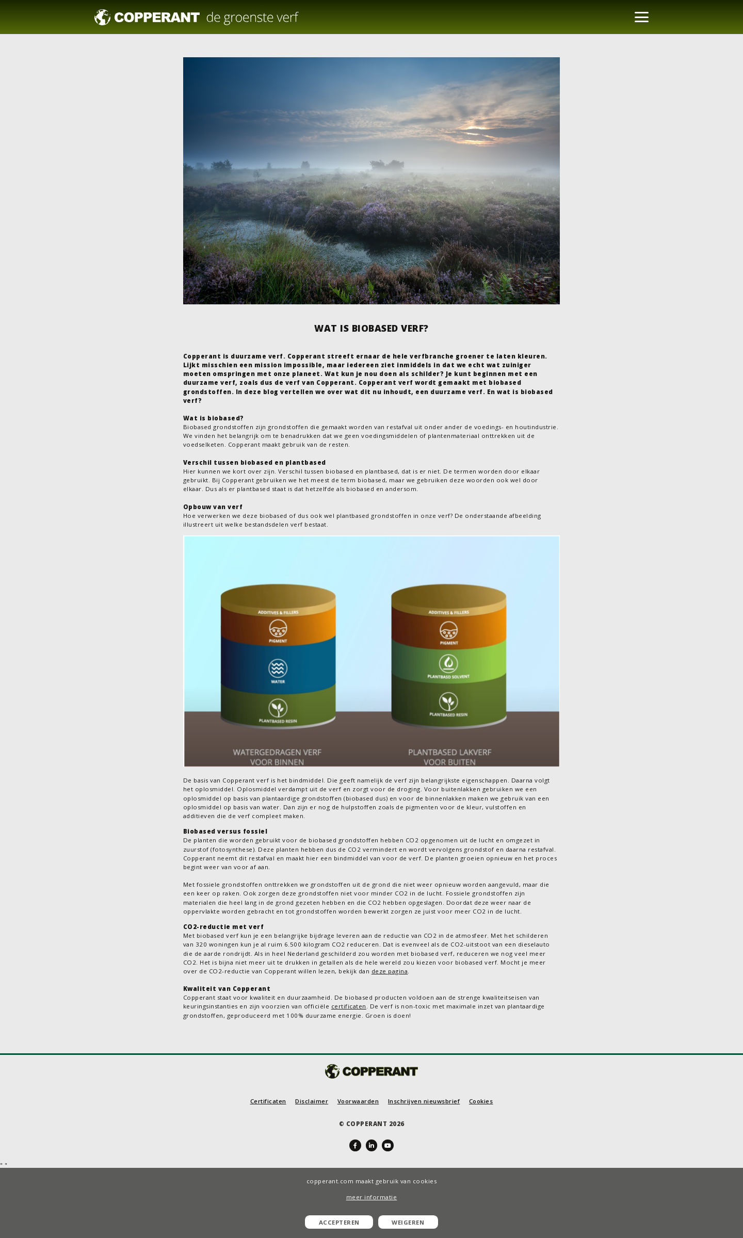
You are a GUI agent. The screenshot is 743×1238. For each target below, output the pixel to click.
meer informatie (371, 1197)
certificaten (348, 1006)
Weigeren (408, 1222)
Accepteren (339, 1222)
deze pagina (390, 971)
